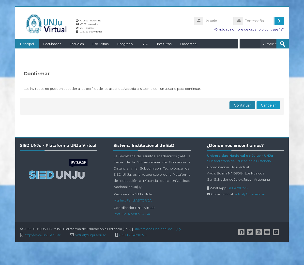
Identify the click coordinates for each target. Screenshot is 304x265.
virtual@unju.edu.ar (249, 194)
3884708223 (238, 188)
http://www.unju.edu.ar (43, 235)
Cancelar (268, 105)
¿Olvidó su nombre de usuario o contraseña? (248, 29)
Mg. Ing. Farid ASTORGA (133, 200)
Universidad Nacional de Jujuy (157, 229)
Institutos (164, 44)
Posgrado (125, 44)
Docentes (188, 44)
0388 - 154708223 (133, 235)
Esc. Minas (100, 44)
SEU (145, 44)
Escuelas (77, 44)
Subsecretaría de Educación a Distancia (239, 161)
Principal (27, 44)
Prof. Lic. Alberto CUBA (132, 214)
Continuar (242, 105)
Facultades (52, 44)
